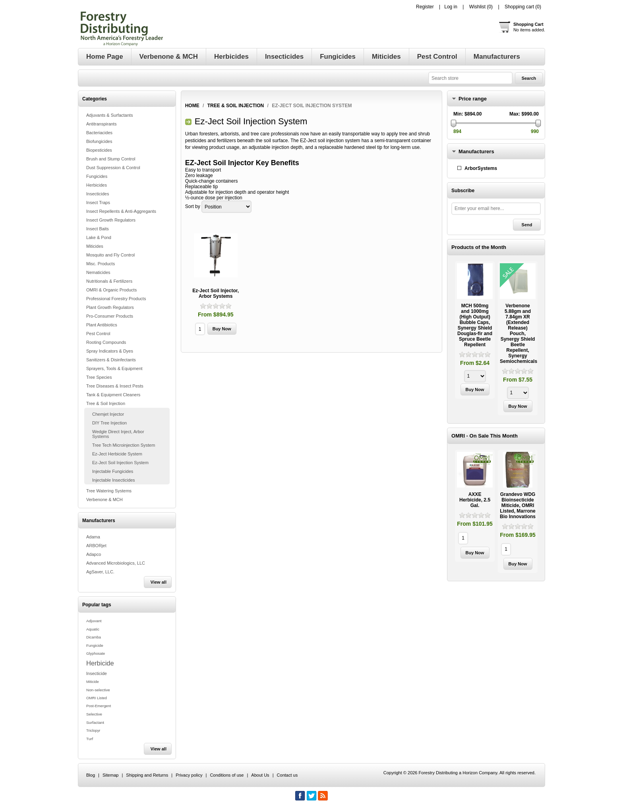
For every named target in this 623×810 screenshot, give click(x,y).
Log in (450, 7)
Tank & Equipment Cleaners (113, 394)
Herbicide (100, 663)
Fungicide (94, 645)
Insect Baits (97, 228)
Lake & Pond (98, 237)
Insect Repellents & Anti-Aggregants (121, 211)
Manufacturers (476, 151)
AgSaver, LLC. (100, 571)
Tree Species (99, 377)
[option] (475, 331)
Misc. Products (100, 263)
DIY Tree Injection (109, 422)
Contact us (287, 775)
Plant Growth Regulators (110, 307)
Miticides (94, 246)
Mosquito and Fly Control (110, 255)
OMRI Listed (96, 698)
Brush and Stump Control (110, 158)
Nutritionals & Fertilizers (109, 281)
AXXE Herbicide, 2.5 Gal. (474, 500)
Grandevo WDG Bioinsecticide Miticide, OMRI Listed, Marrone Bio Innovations (518, 505)
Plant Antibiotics (101, 324)
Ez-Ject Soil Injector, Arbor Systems (215, 293)
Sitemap (110, 775)
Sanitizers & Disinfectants (111, 359)
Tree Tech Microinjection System (123, 445)
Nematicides (98, 272)
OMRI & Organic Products (111, 289)
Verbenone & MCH (104, 499)
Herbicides (96, 185)
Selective (94, 714)
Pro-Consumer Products (109, 316)
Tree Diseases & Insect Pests (114, 386)
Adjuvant (93, 621)
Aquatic (92, 629)
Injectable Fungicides (112, 471)
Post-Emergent (98, 706)
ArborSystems (480, 168)
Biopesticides (99, 150)
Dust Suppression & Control (113, 167)
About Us (260, 775)
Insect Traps (98, 202)
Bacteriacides (99, 132)
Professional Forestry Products (116, 298)
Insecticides (97, 193)
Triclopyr (93, 731)
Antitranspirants (101, 124)
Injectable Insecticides (113, 480)
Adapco (93, 554)
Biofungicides (99, 141)
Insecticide (96, 673)
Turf (89, 739)
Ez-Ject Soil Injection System (120, 462)
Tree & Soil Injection (105, 403)
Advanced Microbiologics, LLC (115, 563)
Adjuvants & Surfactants (109, 115)
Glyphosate (95, 654)
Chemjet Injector (108, 414)
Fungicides (96, 176)
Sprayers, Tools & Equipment (114, 368)
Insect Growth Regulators (110, 220)
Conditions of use (227, 775)
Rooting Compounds (106, 342)
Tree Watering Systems (109, 490)
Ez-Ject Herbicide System (117, 453)
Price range (473, 99)
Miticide (92, 682)
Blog (90, 775)
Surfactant (95, 722)
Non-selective (98, 690)
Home (192, 105)
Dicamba (93, 637)
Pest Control (98, 333)
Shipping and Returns (147, 775)
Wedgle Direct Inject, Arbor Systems (118, 434)
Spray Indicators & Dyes (109, 351)
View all (158, 582)
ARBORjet (96, 545)
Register (425, 7)
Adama (93, 536)
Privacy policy (189, 775)
